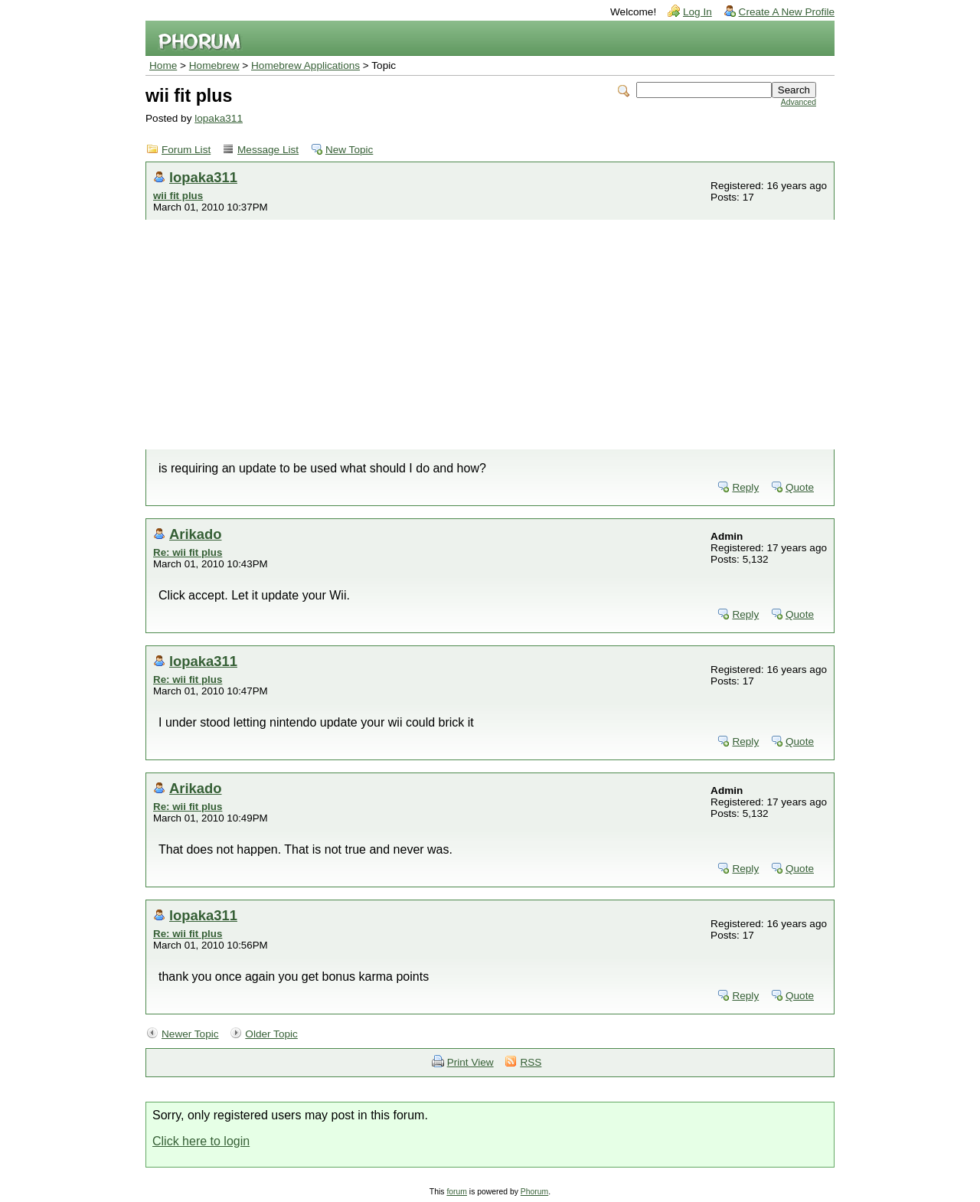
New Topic (349, 149)
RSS (530, 1062)
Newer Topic (190, 1034)
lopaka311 (218, 118)
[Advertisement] (490, 334)
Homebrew (214, 65)
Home (163, 65)
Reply (745, 487)
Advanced (798, 102)
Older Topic (271, 1034)
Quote (800, 487)
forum (456, 1191)
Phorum (534, 1191)
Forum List (186, 149)
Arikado (195, 534)
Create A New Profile (787, 12)
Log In (697, 12)
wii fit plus (178, 195)
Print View (470, 1062)
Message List (268, 149)
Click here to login (201, 1141)
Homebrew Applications (305, 65)
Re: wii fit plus (187, 552)
